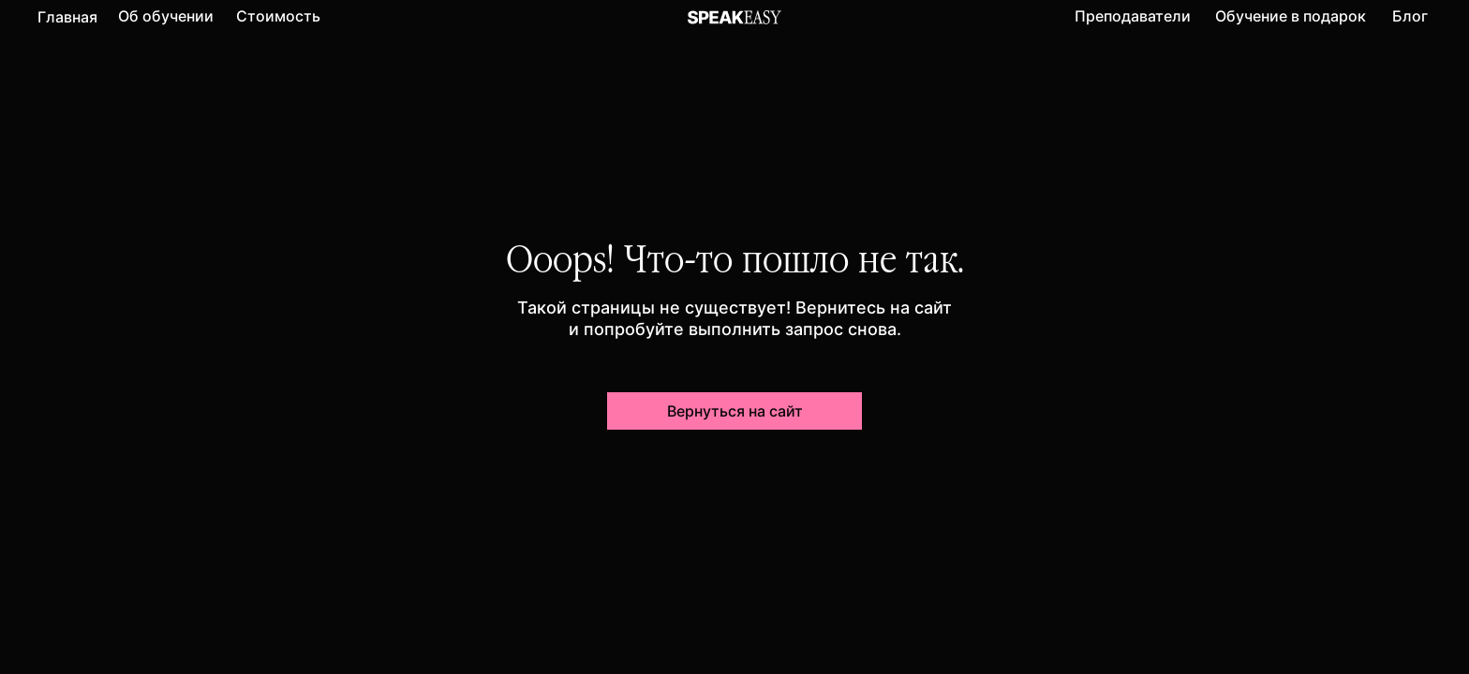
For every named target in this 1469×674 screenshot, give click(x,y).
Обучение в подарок (1290, 16)
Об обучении (166, 16)
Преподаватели (1133, 16)
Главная (67, 16)
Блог (1410, 16)
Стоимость (278, 16)
